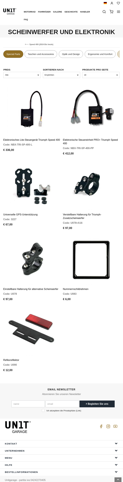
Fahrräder (44, 12)
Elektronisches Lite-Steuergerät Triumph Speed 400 (31, 138)
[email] (62, 397)
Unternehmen (61, 444)
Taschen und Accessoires (41, 54)
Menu (61, 451)
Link (78, 404)
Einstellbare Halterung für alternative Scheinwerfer (30, 284)
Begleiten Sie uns (97, 397)
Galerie (57, 12)
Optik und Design (71, 54)
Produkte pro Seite (95, 69)
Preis (6, 69)
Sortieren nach (53, 69)
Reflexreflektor (11, 354)
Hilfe (61, 459)
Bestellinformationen (61, 466)
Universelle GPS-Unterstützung (20, 211)
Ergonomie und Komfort (100, 54)
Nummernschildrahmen (75, 284)
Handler (85, 12)
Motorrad (29, 12)
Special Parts (13, 54)
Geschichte (71, 12)
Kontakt (61, 437)
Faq (26, 19)
